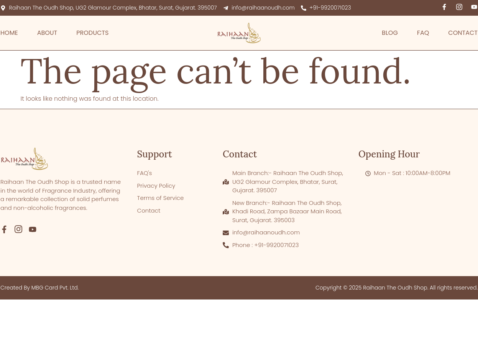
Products (92, 32)
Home (9, 32)
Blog (390, 32)
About (47, 32)
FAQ (423, 32)
